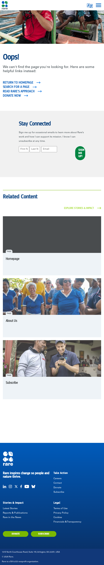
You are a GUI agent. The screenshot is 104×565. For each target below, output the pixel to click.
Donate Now (12, 95)
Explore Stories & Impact (79, 208)
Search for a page (16, 87)
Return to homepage (18, 82)
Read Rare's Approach (19, 91)
